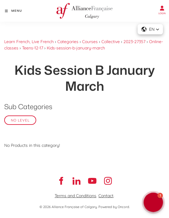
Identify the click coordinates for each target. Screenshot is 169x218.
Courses (90, 41)
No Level (20, 120)
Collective (110, 41)
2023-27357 (134, 41)
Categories (67, 41)
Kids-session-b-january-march (76, 48)
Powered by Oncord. (114, 207)
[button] (150, 29)
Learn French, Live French (29, 41)
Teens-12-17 (32, 48)
